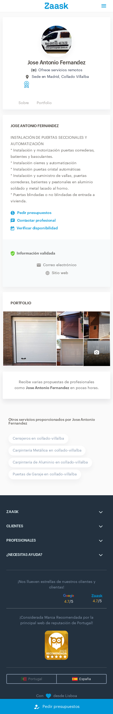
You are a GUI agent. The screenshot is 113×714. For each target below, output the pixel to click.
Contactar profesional (33, 220)
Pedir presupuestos (31, 213)
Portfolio (44, 103)
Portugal (35, 679)
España (85, 679)
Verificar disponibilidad (34, 228)
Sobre (23, 103)
